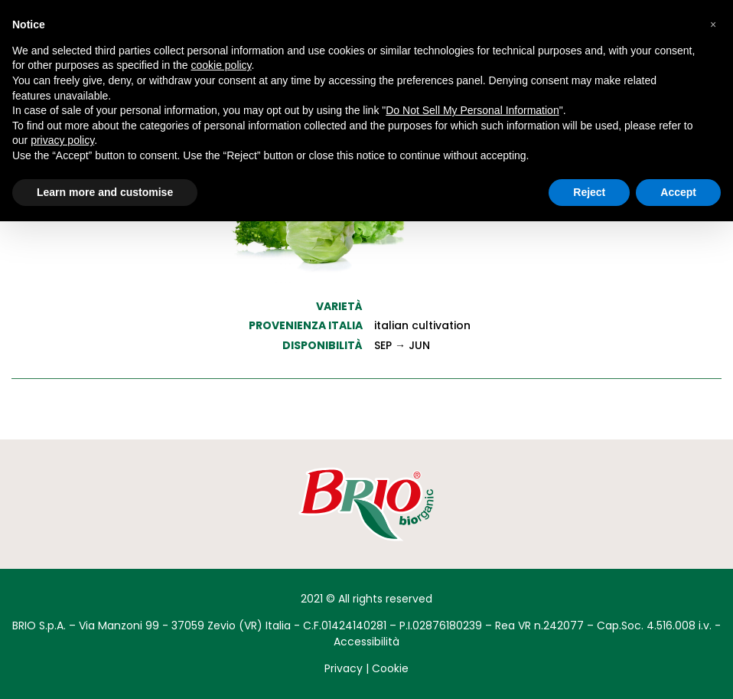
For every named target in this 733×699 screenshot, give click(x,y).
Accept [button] (678, 192)
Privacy (343, 668)
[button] (713, 24)
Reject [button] (589, 192)
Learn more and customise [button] (105, 192)
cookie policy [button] (221, 65)
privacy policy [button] (62, 140)
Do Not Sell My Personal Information (472, 110)
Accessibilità (366, 641)
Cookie (390, 668)
